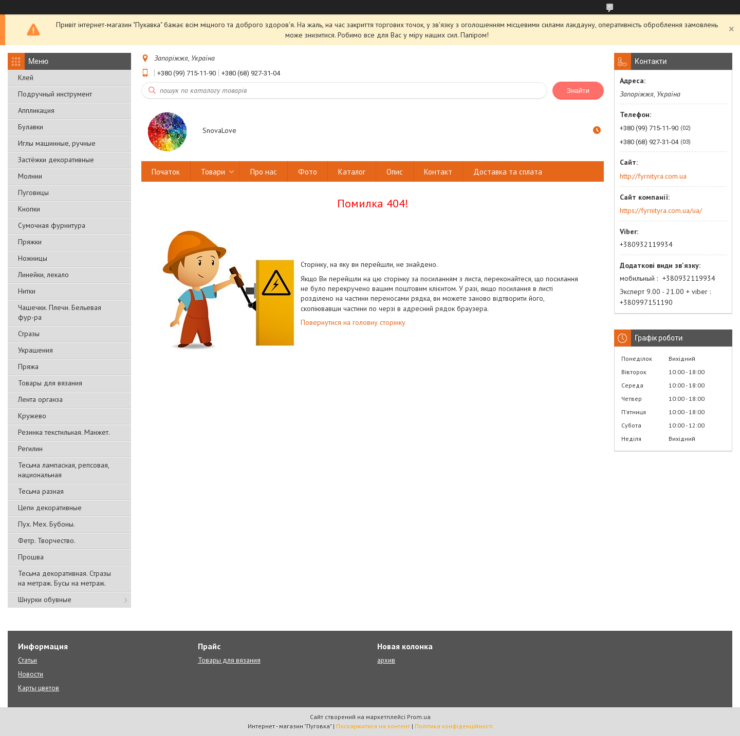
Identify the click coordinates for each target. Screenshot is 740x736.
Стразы (29, 333)
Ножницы (32, 258)
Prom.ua (419, 717)
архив (386, 660)
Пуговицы (33, 192)
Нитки (26, 291)
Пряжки (30, 241)
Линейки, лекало (43, 274)
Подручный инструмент (55, 94)
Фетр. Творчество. (47, 540)
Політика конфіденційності (454, 726)
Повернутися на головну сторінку (353, 322)
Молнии (30, 176)
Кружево (32, 415)
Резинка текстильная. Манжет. (64, 432)
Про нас (263, 172)
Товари (213, 172)
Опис (394, 172)
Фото (307, 172)
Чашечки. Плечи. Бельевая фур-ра (59, 312)
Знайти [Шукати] (578, 90)
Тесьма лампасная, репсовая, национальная (63, 469)
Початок (166, 172)
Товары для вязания (50, 383)
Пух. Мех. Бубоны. (46, 524)
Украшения (35, 350)
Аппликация (36, 110)
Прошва (31, 556)
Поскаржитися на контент (373, 726)
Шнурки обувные (44, 599)
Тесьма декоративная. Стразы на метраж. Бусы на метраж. (64, 578)
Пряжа (28, 366)
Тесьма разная (41, 491)
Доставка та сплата (507, 172)
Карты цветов (38, 688)
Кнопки (29, 209)
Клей (25, 77)
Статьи (27, 660)
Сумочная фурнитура (51, 225)
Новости (30, 674)
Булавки (30, 126)
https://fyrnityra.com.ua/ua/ (661, 210)
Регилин (30, 448)
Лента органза (40, 399)
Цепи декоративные (50, 507)
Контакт (438, 172)
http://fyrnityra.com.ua (653, 176)
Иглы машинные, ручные (57, 143)
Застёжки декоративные (56, 159)
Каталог (351, 172)
